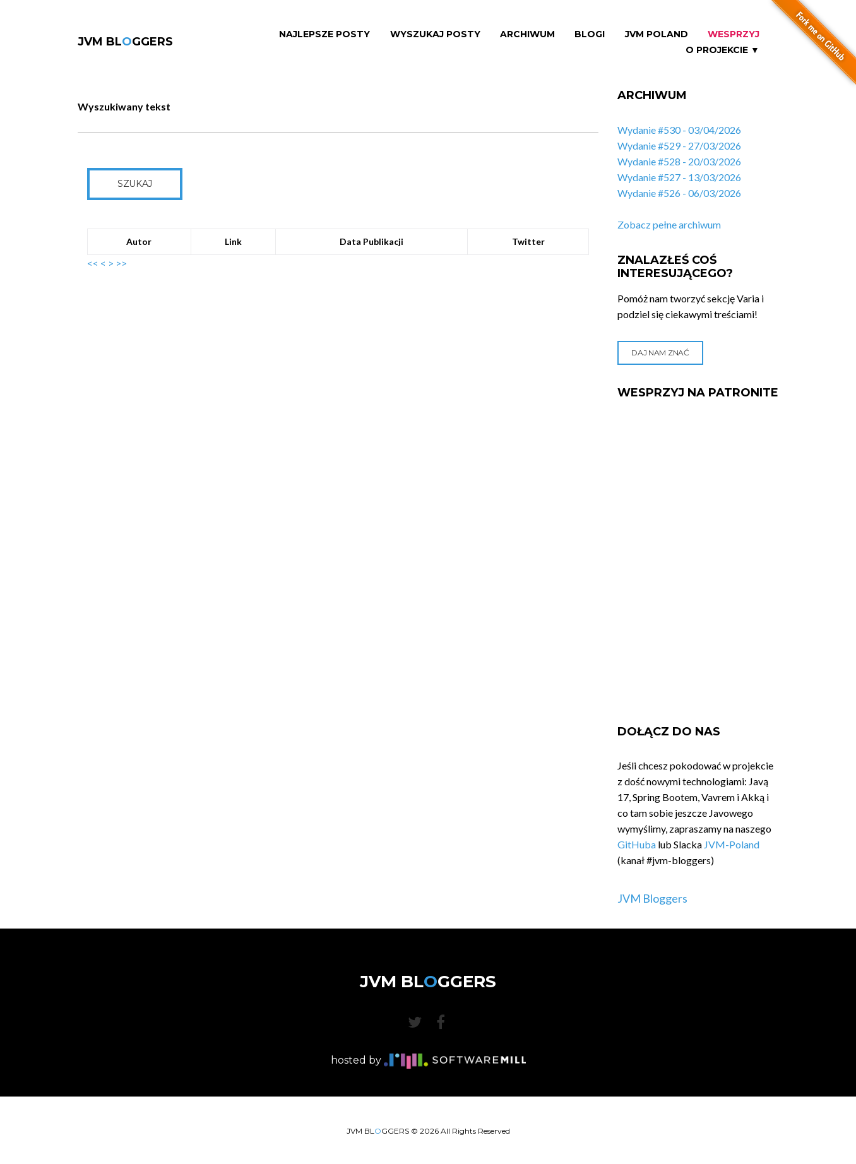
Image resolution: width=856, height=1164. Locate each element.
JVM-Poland (731, 844)
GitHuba (636, 844)
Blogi (589, 34)
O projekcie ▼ (722, 50)
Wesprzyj (733, 34)
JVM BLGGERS (125, 42)
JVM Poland (656, 34)
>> (121, 263)
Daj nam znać (660, 352)
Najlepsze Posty (324, 34)
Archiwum (527, 34)
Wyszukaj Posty (435, 34)
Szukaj (134, 183)
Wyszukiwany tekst (124, 106)
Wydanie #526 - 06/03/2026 (679, 193)
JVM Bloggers (652, 898)
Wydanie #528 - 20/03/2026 (679, 161)
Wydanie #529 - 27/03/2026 (679, 145)
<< (92, 263)
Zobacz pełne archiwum (669, 224)
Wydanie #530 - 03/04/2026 (679, 130)
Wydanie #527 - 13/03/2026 (679, 177)
